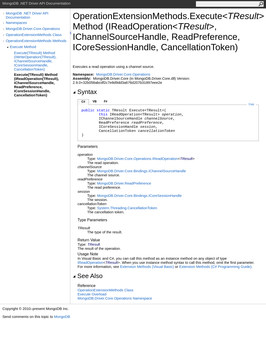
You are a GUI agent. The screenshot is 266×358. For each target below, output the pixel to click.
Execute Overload (92, 294)
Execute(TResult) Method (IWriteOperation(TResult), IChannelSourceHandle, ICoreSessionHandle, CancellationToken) (35, 61)
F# (105, 101)
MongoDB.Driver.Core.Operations (33, 29)
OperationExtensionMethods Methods (36, 41)
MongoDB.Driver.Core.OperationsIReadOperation (137, 159)
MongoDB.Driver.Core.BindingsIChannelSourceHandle (141, 171)
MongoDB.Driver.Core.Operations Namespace (115, 298)
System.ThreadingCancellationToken (127, 208)
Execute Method (23, 47)
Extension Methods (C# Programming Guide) (215, 267)
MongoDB (62, 317)
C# (83, 101)
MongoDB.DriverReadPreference (124, 183)
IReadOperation (90, 262)
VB (95, 101)
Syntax (85, 91)
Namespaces (16, 23)
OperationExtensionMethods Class (34, 35)
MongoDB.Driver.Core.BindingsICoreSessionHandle (139, 195)
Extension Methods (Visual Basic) (147, 267)
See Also (88, 275)
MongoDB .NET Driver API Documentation (27, 15)
